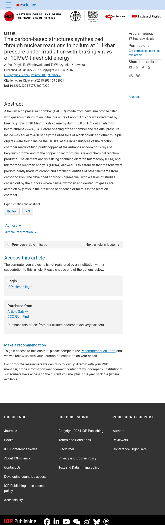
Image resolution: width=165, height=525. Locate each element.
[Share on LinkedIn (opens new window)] (137, 67)
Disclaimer (66, 446)
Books (9, 437)
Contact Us (12, 464)
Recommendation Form (98, 348)
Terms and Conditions (74, 437)
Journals (10, 427)
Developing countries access (25, 473)
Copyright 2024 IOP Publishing (80, 427)
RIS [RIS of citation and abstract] (28, 226)
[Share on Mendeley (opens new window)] (131, 75)
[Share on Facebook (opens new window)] (143, 67)
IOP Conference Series (20, 446)
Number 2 (54, 75)
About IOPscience (17, 455)
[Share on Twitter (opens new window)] (149, 67)
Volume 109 (38, 75)
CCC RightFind (18, 313)
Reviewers (120, 437)
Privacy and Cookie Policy (77, 455)
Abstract (134, 106)
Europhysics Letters (17, 75)
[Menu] (8, 5)
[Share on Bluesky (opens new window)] (138, 75)
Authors (13, 97)
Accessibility (13, 497)
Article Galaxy (17, 308)
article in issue (27, 241)
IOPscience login (19, 283)
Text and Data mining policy (78, 464)
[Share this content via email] (130, 67)
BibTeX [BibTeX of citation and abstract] (11, 226)
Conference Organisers (130, 446)
